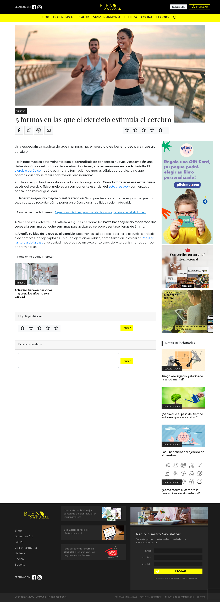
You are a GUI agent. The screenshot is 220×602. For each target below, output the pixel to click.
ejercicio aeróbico (28, 170)
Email (148, 550)
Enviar (127, 328)
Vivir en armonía (106, 17)
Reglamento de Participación (179, 597)
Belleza (130, 17)
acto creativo (118, 186)
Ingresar (199, 7)
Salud (84, 17)
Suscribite (178, 7)
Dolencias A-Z (64, 17)
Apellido (146, 564)
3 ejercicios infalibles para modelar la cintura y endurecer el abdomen (100, 212)
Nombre (146, 557)
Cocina (146, 17)
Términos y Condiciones (151, 597)
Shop (45, 17)
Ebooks (162, 17)
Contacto (201, 597)
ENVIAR (180, 571)
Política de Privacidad (126, 597)
